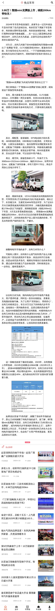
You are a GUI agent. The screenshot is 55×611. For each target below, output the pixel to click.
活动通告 (5, 18)
